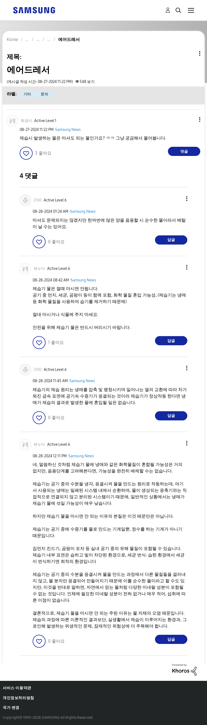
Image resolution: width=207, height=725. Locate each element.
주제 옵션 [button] (190, 53)
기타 (27, 94)
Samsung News (68, 129)
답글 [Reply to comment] (171, 240)
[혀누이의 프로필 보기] (39, 268)
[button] (191, 119)
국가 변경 (11, 707)
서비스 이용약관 (17, 688)
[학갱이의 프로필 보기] (26, 120)
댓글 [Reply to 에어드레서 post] (184, 151)
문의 (44, 94)
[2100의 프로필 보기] (38, 200)
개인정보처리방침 (18, 698)
